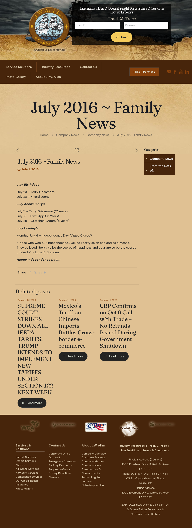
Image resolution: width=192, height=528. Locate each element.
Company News (67, 135)
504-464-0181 (140, 474)
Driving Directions (60, 473)
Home (44, 135)
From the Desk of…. (160, 168)
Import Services (26, 457)
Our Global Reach (27, 481)
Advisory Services (27, 473)
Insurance (22, 484)
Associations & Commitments (91, 471)
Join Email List (129, 450)
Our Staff (54, 457)
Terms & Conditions (156, 450)
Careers (54, 477)
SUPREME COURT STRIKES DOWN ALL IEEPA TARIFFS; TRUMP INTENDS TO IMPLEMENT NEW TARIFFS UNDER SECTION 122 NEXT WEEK (35, 349)
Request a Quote (59, 469)
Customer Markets (93, 457)
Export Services (26, 461)
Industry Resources (132, 446)
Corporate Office (59, 453)
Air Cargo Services (27, 469)
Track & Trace (157, 446)
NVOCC (20, 465)
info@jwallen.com (144, 478)
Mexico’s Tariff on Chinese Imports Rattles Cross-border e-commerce (77, 325)
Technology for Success (91, 479)
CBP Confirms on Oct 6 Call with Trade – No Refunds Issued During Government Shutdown (118, 325)
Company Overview (94, 453)
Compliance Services (29, 476)
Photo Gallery (24, 488)
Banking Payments (60, 465)
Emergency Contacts (62, 461)
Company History (93, 461)
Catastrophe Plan (93, 485)
